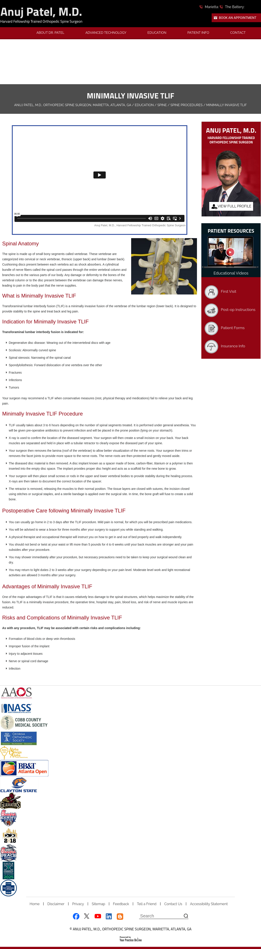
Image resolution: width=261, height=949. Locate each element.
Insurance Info (233, 346)
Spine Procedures (186, 105)
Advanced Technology (105, 33)
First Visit (228, 291)
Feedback (121, 904)
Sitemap (98, 904)
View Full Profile (234, 206)
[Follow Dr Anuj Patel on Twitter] (86, 916)
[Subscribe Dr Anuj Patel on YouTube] (97, 916)
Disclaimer (55, 904)
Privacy (78, 904)
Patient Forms (233, 328)
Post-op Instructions (238, 309)
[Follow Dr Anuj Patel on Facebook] (75, 916)
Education (156, 33)
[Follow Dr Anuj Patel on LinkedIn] (109, 916)
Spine (162, 105)
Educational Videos (231, 273)
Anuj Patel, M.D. (231, 130)
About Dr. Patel (50, 33)
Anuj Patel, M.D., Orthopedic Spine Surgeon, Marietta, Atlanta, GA (72, 105)
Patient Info (198, 33)
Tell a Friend (146, 904)
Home (34, 904)
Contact (237, 33)
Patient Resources (231, 230)
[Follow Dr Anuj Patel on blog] (120, 916)
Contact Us (173, 904)
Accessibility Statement (209, 904)
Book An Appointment (237, 18)
